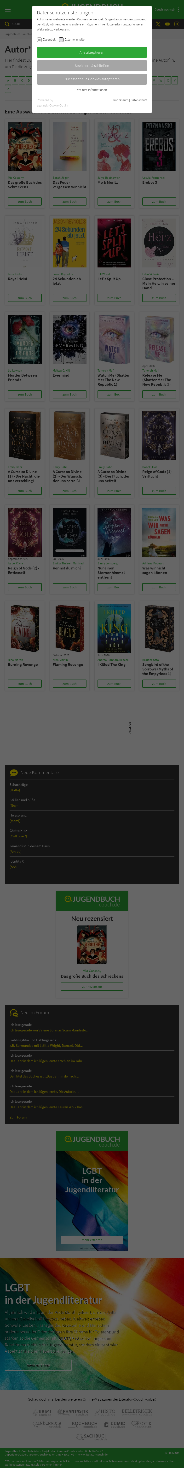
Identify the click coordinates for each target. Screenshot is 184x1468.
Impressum (120, 100)
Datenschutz (139, 100)
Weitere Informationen (92, 90)
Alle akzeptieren (92, 52)
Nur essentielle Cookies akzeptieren (92, 79)
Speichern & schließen (92, 65)
